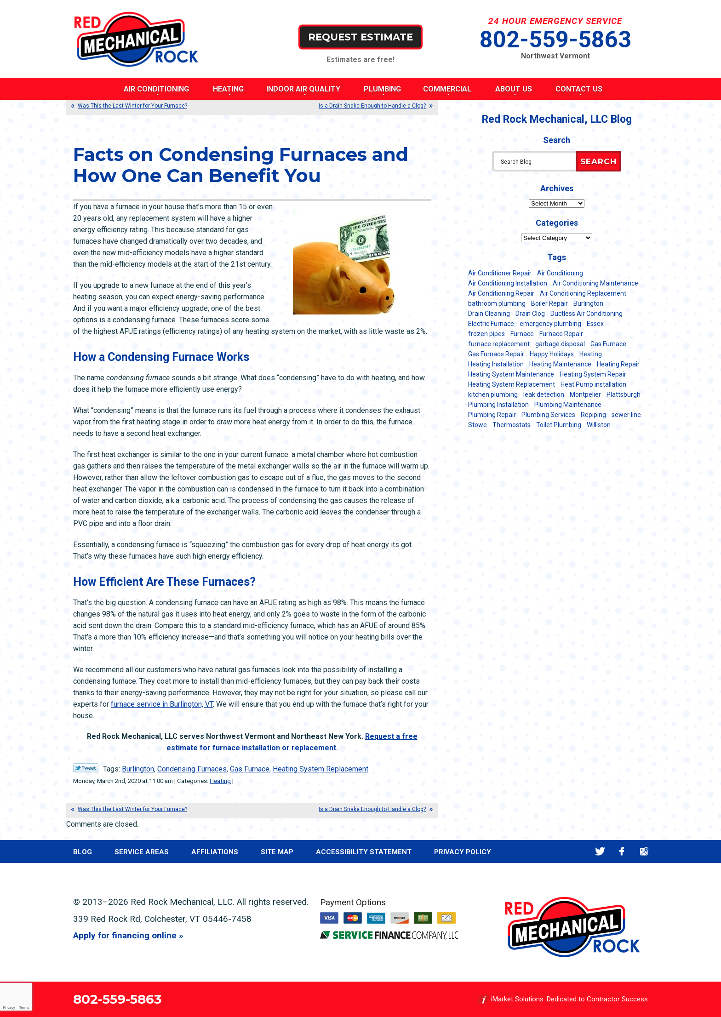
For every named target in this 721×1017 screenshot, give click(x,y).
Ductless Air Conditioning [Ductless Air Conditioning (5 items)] (586, 313)
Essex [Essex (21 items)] (595, 323)
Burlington (138, 769)
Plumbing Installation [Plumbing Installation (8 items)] (498, 404)
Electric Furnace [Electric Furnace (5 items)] (491, 323)
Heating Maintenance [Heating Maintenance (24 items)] (560, 364)
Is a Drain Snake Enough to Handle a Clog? (372, 106)
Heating (220, 780)
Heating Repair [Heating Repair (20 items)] (618, 364)
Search (598, 161)
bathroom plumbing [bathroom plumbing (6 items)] (497, 303)
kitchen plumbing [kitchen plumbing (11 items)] (493, 394)
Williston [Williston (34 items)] (599, 425)
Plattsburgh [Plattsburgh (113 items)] (624, 394)
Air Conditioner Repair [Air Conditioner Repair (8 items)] (500, 273)
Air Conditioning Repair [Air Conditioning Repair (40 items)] (501, 293)
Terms (24, 1008)
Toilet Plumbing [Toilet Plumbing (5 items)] (558, 425)
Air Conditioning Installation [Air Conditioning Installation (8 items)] (507, 283)
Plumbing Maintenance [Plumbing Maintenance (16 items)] (567, 404)
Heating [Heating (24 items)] (590, 354)
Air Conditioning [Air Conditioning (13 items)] (560, 273)
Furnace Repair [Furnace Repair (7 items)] (561, 333)
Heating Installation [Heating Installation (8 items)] (496, 364)
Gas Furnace (249, 769)
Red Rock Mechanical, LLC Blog (557, 119)
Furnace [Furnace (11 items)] (522, 333)
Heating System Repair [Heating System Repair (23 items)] (593, 374)
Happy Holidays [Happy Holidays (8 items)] (552, 354)
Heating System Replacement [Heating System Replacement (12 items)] (511, 384)
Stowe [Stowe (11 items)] (477, 425)
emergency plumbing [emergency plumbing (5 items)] (550, 323)
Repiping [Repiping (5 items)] (593, 414)
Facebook (622, 852)
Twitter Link (85, 767)
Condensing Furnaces (192, 769)
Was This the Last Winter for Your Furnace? (132, 106)
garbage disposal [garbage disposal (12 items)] (560, 344)
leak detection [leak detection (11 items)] (543, 394)
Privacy (9, 1008)
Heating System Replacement (320, 769)
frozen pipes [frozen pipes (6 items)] (486, 333)
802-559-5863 (555, 39)
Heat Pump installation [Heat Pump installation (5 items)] (593, 384)
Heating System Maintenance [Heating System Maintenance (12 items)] (511, 374)
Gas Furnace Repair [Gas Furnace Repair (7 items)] (496, 354)
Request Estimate (360, 36)
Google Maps (644, 852)
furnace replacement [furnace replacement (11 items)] (499, 344)
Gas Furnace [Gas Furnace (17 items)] (608, 344)
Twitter (600, 852)
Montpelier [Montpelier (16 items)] (585, 394)
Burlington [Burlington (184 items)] (588, 303)
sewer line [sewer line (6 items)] (626, 414)
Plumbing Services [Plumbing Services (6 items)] (548, 414)
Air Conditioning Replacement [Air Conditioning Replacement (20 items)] (583, 293)
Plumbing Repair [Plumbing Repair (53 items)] (492, 414)
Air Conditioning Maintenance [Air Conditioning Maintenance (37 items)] (595, 283)
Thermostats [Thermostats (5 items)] (511, 425)
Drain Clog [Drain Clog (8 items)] (530, 313)
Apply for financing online (125, 935)
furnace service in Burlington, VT (162, 704)
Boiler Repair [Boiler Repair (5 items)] (549, 303)
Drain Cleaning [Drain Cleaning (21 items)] (489, 313)
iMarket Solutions (517, 999)
